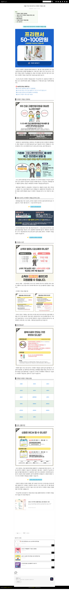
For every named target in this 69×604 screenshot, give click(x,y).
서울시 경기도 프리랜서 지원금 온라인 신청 (25, 15)
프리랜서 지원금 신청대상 (21, 13)
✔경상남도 (21, 416)
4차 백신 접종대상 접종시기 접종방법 (26, 88)
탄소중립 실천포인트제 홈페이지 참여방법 (27, 92)
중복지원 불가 (19, 18)
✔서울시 (21, 383)
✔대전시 (47, 390)
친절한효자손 (5, 587)
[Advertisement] (34, 520)
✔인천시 (21, 390)
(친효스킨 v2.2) (10, 587)
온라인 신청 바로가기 (36, 206)
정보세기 (33, 587)
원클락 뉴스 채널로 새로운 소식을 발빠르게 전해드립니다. (25, 579)
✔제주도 (34, 416)
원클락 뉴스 (4, 1)
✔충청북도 (34, 403)
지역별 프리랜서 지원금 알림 (22, 20)
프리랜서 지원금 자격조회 (35, 237)
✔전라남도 (34, 410)
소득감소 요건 (19, 16)
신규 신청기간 (19, 21)
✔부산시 (34, 383)
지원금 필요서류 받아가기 (35, 479)
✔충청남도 (47, 403)
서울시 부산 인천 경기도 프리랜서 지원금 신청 (34, 6)
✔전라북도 (21, 410)
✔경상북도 (47, 410)
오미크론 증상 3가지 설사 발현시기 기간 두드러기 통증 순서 (31, 90)
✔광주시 (34, 390)
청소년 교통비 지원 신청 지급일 (25, 94)
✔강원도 (21, 403)
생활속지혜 (31, 8)
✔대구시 (47, 383)
